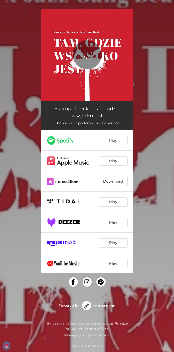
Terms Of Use (97, 329)
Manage (70, 335)
